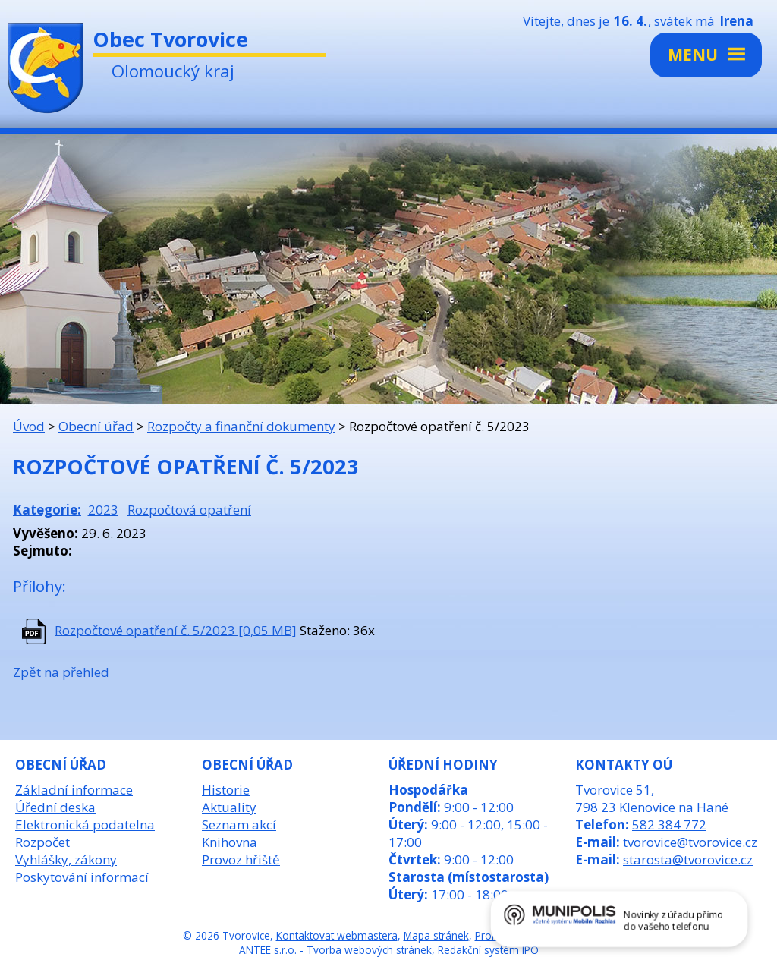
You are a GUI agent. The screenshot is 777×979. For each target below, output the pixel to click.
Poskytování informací (82, 877)
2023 (103, 509)
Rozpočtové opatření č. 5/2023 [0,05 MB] (176, 629)
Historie (226, 789)
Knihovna (229, 842)
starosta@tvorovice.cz (688, 859)
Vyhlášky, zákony (66, 859)
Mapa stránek (436, 935)
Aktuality (229, 807)
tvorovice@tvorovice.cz (690, 842)
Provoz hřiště (241, 859)
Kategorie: (47, 509)
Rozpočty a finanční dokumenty (241, 426)
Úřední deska (55, 807)
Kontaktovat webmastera (337, 935)
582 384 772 (669, 824)
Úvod (29, 426)
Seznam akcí (239, 824)
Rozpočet (42, 842)
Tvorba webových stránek (369, 950)
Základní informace (74, 789)
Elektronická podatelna (85, 824)
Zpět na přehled (61, 672)
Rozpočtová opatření (189, 509)
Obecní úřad (96, 426)
